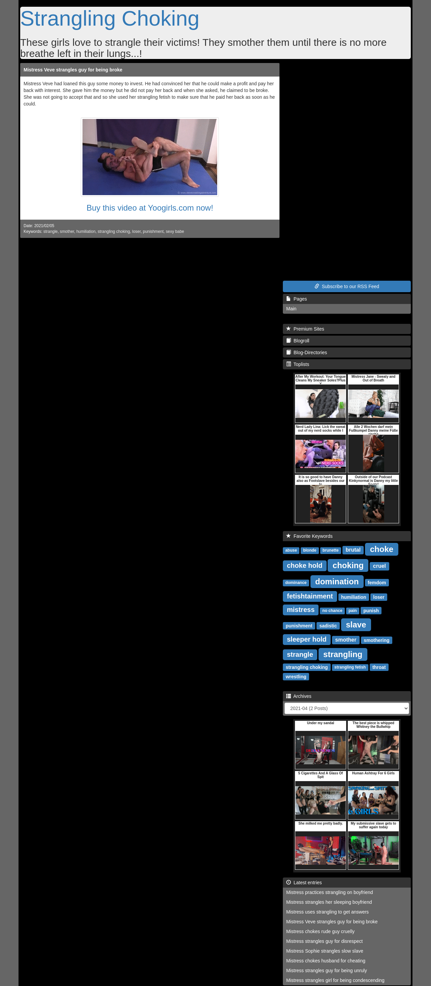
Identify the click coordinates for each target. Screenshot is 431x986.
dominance (295, 582)
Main (291, 308)
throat (379, 667)
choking (348, 564)
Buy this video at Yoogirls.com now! (150, 207)
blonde (309, 550)
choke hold (305, 565)
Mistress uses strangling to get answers (327, 912)
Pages (296, 299)
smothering (376, 640)
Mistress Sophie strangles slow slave (324, 951)
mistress (300, 609)
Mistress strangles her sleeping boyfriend (329, 902)
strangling (342, 653)
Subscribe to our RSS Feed (346, 286)
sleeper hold (307, 639)
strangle (50, 231)
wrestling (296, 676)
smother (67, 231)
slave (356, 624)
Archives (298, 696)
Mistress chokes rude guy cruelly (320, 931)
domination (337, 581)
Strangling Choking (109, 18)
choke (381, 548)
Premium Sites (305, 329)
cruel (379, 566)
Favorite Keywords (309, 536)
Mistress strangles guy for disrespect (324, 941)
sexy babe (175, 231)
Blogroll (297, 340)
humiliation (86, 231)
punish (371, 610)
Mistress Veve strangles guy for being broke (73, 69)
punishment (153, 231)
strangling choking (114, 231)
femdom (377, 582)
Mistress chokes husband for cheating (325, 960)
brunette (331, 550)
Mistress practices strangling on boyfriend (329, 892)
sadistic (328, 625)
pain (353, 610)
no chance (332, 610)
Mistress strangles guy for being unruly (326, 970)
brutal (352, 550)
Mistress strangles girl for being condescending (335, 980)
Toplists (297, 364)
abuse (291, 550)
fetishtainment (310, 596)
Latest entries (304, 882)
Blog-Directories (306, 352)
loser (136, 231)
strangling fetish (350, 667)
